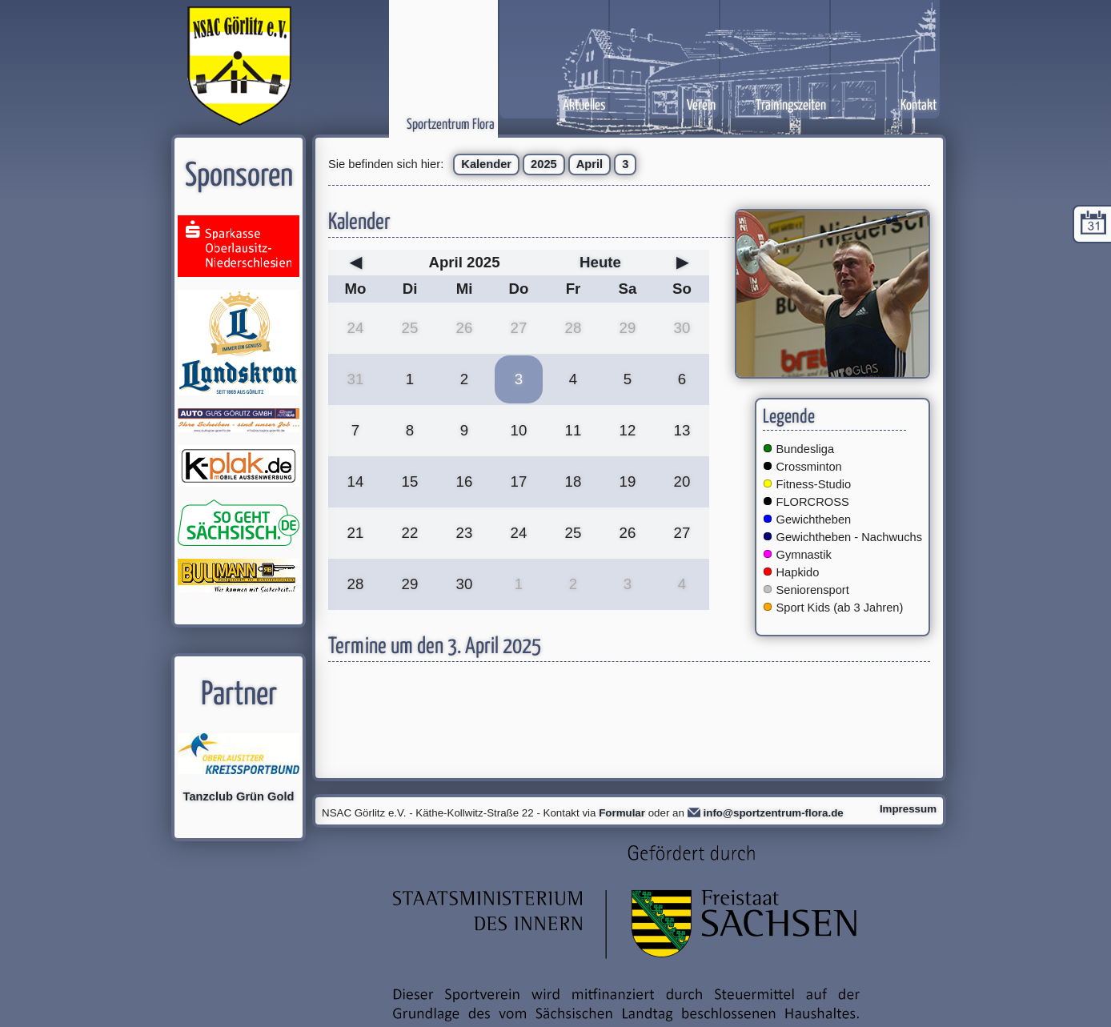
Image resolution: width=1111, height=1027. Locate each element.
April (589, 164)
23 (464, 532)
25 (410, 327)
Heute (600, 262)
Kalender (486, 164)
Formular (622, 813)
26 (464, 327)
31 (355, 379)
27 (519, 327)
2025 (544, 164)
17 (519, 481)
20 (682, 481)
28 (573, 327)
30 (682, 327)
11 (573, 430)
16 (464, 481)
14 (355, 481)
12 (628, 430)
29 (628, 327)
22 (410, 532)
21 (355, 532)
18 (573, 481)
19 (628, 481)
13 (682, 430)
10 (519, 430)
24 (355, 327)
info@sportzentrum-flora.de (774, 813)
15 (410, 481)
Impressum (908, 809)
